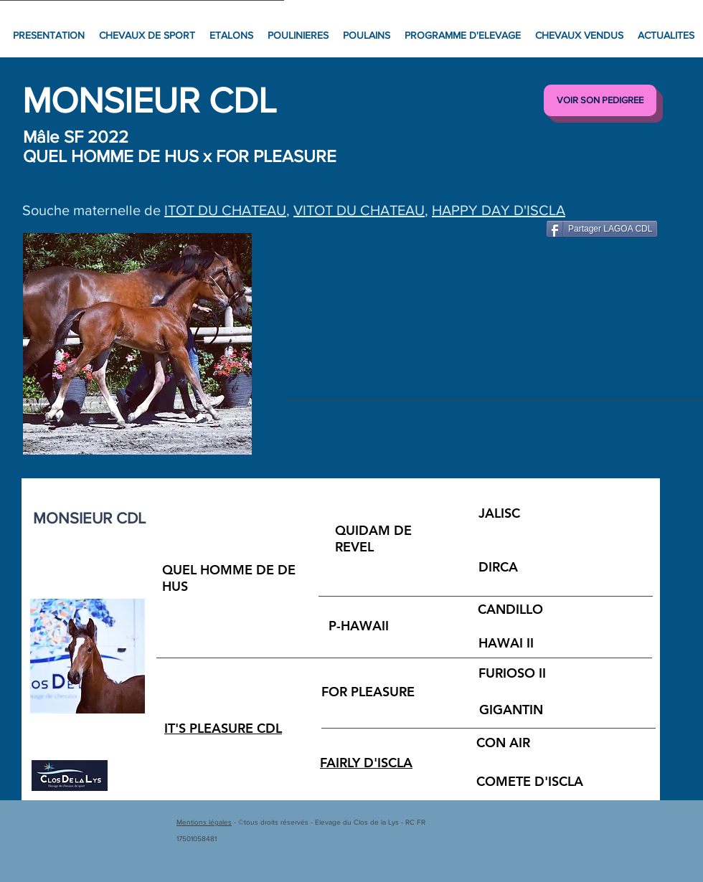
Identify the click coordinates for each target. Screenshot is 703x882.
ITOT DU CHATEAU (225, 210)
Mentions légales (204, 822)
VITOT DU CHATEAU (359, 210)
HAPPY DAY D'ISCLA (498, 210)
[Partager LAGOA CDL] (602, 228)
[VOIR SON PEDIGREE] (600, 100)
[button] (137, 344)
